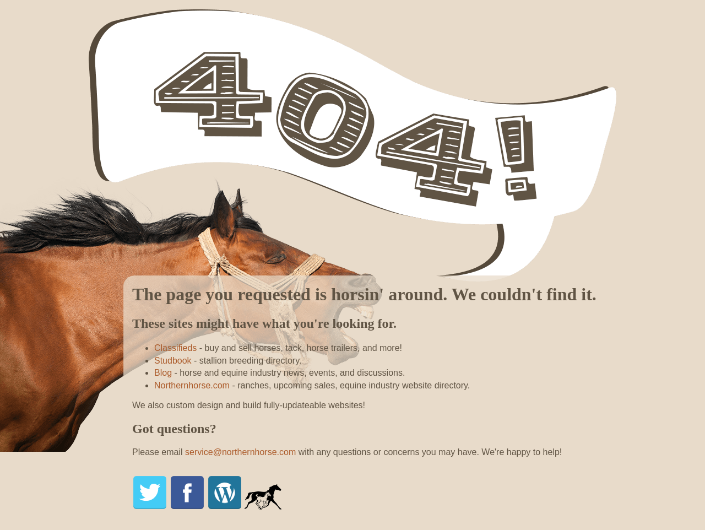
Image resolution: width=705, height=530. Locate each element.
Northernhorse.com (192, 385)
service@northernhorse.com (240, 452)
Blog (163, 372)
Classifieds (175, 348)
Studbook (173, 360)
